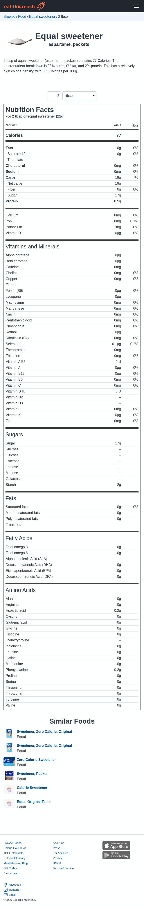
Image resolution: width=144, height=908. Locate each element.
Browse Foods (13, 843)
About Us (59, 843)
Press (56, 848)
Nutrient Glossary (14, 858)
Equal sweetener (42, 16)
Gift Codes (10, 868)
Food (22, 16)
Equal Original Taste (34, 802)
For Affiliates (60, 853)
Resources (10, 873)
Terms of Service (63, 868)
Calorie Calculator (15, 848)
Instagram (12, 890)
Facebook (12, 885)
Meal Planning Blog (16, 863)
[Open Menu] (136, 6)
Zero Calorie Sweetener (36, 760)
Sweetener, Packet (32, 774)
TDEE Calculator (14, 853)
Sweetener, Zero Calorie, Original (44, 731)
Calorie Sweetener (32, 788)
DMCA (57, 863)
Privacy (57, 858)
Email (10, 895)
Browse (9, 16)
